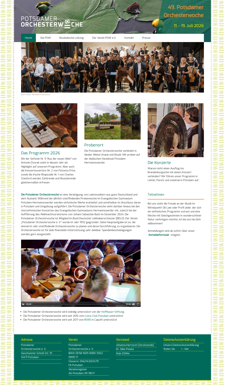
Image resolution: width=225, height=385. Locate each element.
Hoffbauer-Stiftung (112, 312)
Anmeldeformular (158, 235)
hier (178, 349)
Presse (146, 38)
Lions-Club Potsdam (97, 316)
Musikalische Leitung (71, 38)
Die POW (45, 38)
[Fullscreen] (138, 304)
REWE (87, 319)
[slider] (79, 304)
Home (28, 38)
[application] (81, 273)
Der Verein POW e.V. (104, 38)
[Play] (23, 304)
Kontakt (129, 38)
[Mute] (133, 304)
